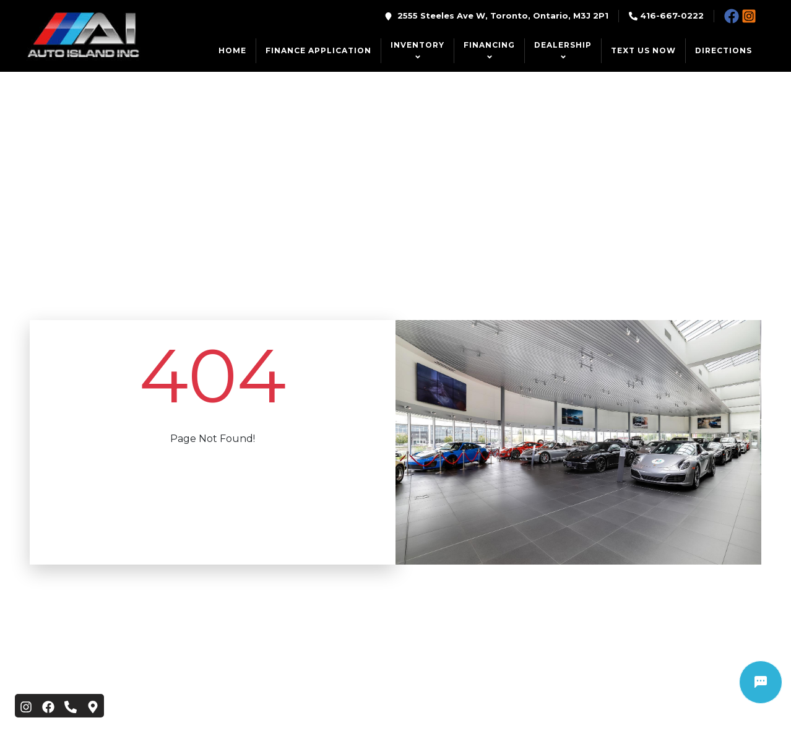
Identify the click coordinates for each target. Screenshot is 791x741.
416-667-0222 (672, 15)
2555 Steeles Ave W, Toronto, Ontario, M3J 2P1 (502, 15)
